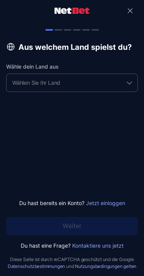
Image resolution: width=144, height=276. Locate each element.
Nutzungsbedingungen (98, 266)
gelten (129, 266)
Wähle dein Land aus (32, 66)
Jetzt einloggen (105, 203)
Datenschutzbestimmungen (36, 266)
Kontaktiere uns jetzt (98, 245)
